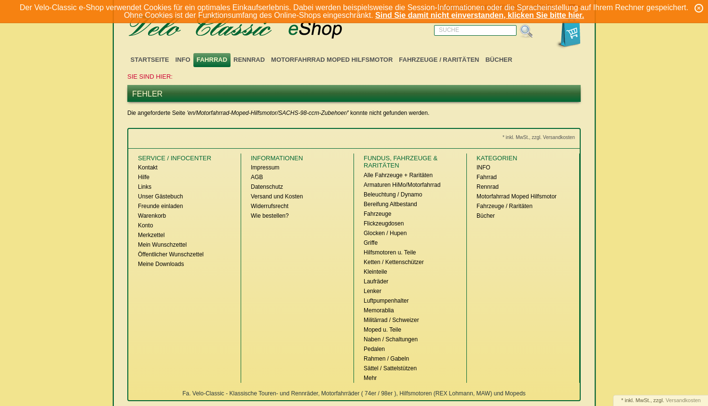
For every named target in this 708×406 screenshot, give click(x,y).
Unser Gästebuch (160, 196)
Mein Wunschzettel (162, 244)
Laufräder (376, 281)
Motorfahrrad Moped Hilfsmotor (332, 59)
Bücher (498, 59)
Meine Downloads (161, 264)
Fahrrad (212, 59)
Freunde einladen (160, 206)
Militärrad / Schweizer (391, 320)
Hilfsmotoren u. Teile (390, 252)
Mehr (370, 378)
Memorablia (379, 310)
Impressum (265, 167)
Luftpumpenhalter (386, 300)
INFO (182, 59)
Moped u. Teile (382, 329)
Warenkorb (152, 215)
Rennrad (249, 59)
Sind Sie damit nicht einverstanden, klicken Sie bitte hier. (479, 15)
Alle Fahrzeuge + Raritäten (398, 175)
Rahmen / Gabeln (386, 358)
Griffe (371, 242)
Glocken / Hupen (385, 233)
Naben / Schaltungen (391, 339)
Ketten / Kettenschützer (394, 262)
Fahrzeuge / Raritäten (439, 59)
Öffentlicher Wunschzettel (171, 254)
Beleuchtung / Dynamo (393, 194)
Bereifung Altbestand (390, 204)
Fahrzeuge (377, 213)
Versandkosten (683, 400)
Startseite (150, 59)
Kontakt (148, 167)
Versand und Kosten (277, 196)
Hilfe (144, 177)
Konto (145, 225)
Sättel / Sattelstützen (390, 368)
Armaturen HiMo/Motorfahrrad (402, 185)
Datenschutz (267, 186)
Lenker (372, 291)
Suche (449, 30)
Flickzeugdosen (384, 223)
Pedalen (374, 349)
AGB (257, 177)
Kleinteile (375, 271)
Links (144, 186)
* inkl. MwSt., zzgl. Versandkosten (539, 137)
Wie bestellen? (270, 215)
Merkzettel (151, 235)
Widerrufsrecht (269, 206)
